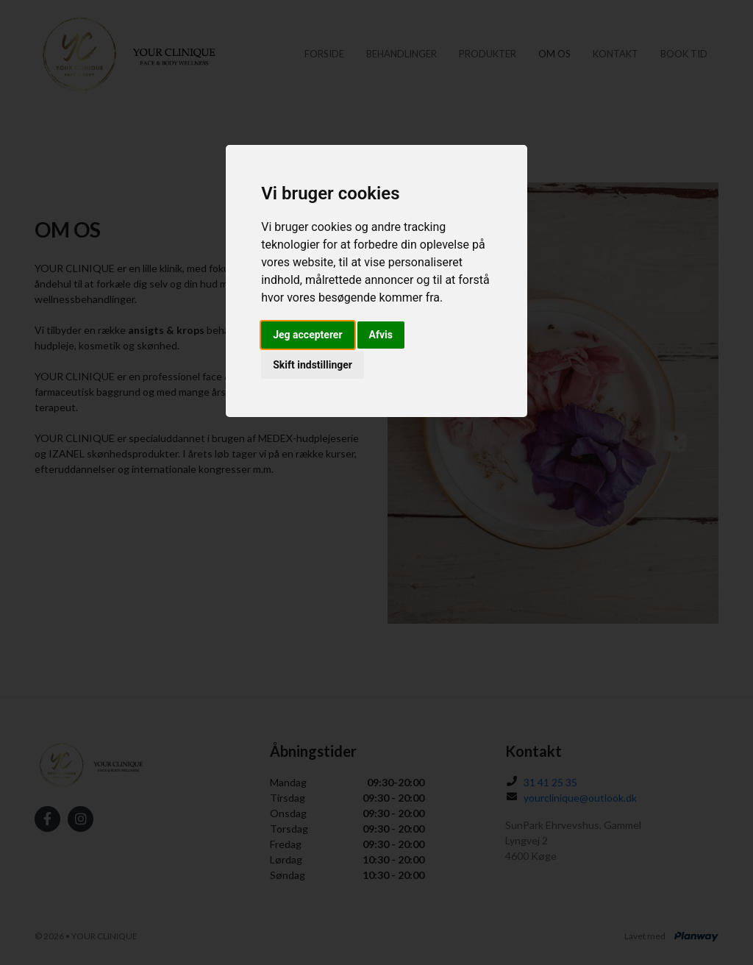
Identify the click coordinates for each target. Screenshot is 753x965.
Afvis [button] (381, 335)
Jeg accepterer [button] (307, 335)
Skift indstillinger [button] (312, 365)
